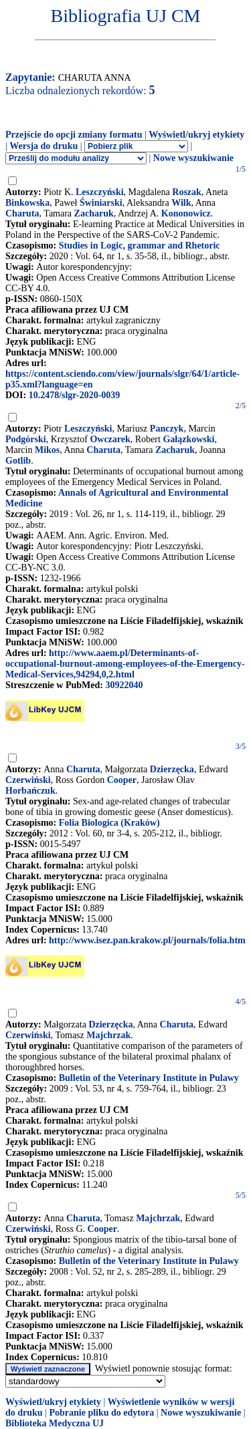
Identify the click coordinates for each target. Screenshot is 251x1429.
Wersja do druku (43, 146)
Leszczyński (100, 192)
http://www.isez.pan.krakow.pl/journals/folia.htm (147, 940)
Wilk (181, 203)
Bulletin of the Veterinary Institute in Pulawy (149, 1078)
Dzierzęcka (172, 769)
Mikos (47, 450)
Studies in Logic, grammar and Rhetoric (139, 246)
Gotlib (18, 461)
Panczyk (167, 429)
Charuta (22, 213)
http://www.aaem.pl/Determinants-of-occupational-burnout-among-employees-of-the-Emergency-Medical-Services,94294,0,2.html (125, 663)
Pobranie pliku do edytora (101, 1413)
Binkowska (27, 203)
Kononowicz (186, 213)
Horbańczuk (30, 791)
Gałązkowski (188, 439)
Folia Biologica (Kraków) (109, 823)
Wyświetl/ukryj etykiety (196, 135)
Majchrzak (108, 1035)
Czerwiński (28, 780)
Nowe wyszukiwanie (193, 158)
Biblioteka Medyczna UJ (54, 1423)
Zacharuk (94, 213)
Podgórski (25, 439)
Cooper (122, 780)
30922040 (124, 685)
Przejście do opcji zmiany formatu (74, 135)
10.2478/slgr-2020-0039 (74, 395)
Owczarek (110, 439)
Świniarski (101, 203)
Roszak (186, 192)
